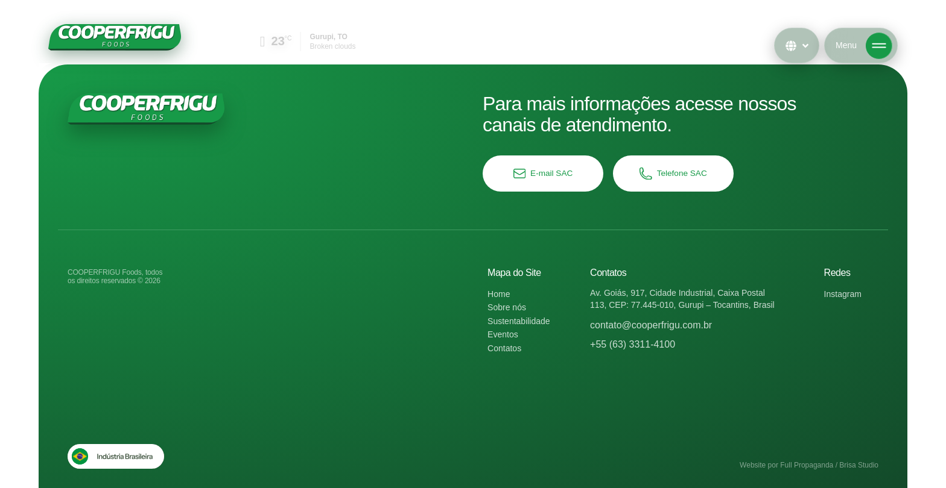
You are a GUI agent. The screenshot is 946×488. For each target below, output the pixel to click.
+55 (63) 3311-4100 (632, 344)
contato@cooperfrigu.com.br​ (651, 325)
